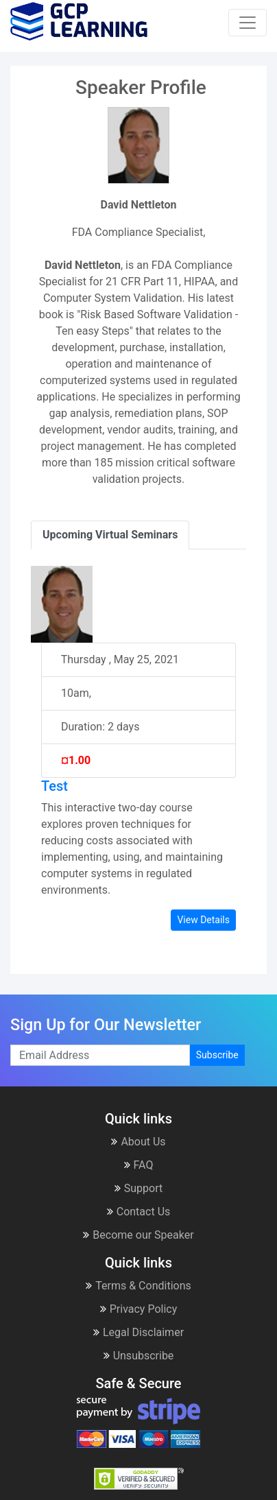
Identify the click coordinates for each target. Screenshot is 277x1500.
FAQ (139, 1164)
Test (54, 786)
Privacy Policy (139, 1309)
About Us (138, 1141)
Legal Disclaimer (138, 1332)
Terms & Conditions (138, 1285)
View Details (203, 919)
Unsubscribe (139, 1355)
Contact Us (139, 1211)
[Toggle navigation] (247, 22)
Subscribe (217, 1054)
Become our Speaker (138, 1234)
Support (138, 1188)
